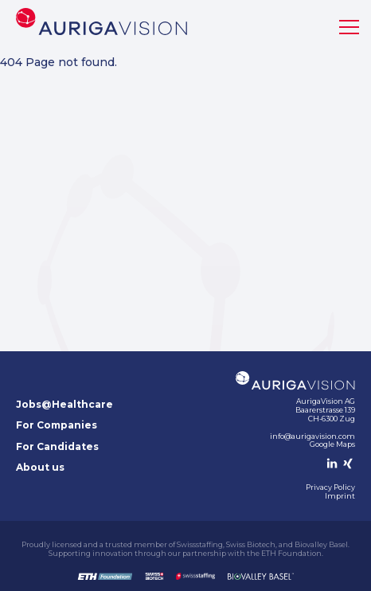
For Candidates (57, 446)
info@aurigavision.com (312, 436)
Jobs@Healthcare (64, 404)
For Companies (56, 425)
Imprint (340, 495)
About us (40, 467)
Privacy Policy (330, 487)
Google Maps (332, 444)
